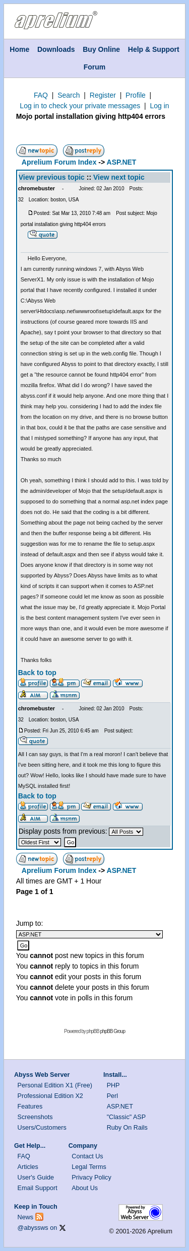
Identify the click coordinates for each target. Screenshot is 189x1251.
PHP (113, 1085)
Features (30, 1106)
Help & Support (153, 49)
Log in (159, 106)
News (26, 1217)
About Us (85, 1188)
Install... (115, 1074)
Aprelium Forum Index (59, 162)
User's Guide (36, 1177)
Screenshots (35, 1117)
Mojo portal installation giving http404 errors (90, 116)
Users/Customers (42, 1127)
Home (19, 49)
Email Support (37, 1188)
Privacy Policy (91, 1177)
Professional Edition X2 (50, 1095)
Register (103, 95)
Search (68, 95)
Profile (135, 95)
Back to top (37, 673)
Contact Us (87, 1156)
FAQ (41, 95)
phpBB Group (112, 1031)
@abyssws (33, 1227)
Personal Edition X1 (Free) (55, 1085)
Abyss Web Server (42, 1074)
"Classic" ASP (126, 1117)
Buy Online (101, 49)
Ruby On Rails (127, 1127)
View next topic (119, 177)
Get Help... (29, 1145)
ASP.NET (122, 162)
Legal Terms (89, 1166)
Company (83, 1145)
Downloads (56, 49)
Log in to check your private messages (80, 106)
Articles (28, 1166)
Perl (112, 1095)
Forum (95, 67)
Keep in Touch (35, 1206)
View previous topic (52, 177)
